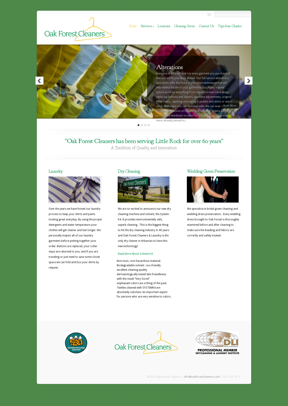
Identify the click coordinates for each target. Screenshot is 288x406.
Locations (164, 26)
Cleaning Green (184, 26)
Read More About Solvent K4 (135, 253)
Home (133, 26)
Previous (39, 81)
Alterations (169, 67)
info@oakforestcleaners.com (202, 376)
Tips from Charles (229, 26)
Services (147, 26)
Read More (229, 105)
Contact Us (206, 26)
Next (248, 81)
